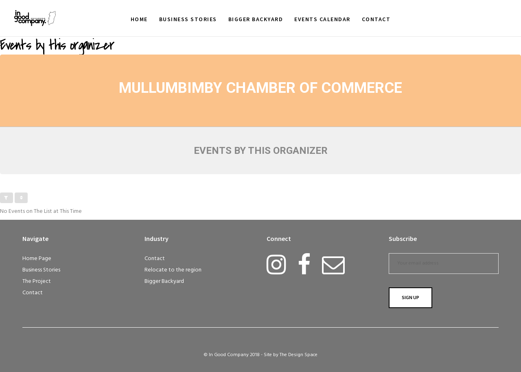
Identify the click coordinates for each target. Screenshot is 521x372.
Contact (32, 293)
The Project (36, 281)
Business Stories (41, 270)
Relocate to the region (172, 270)
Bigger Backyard (164, 281)
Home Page (36, 258)
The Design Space (298, 355)
